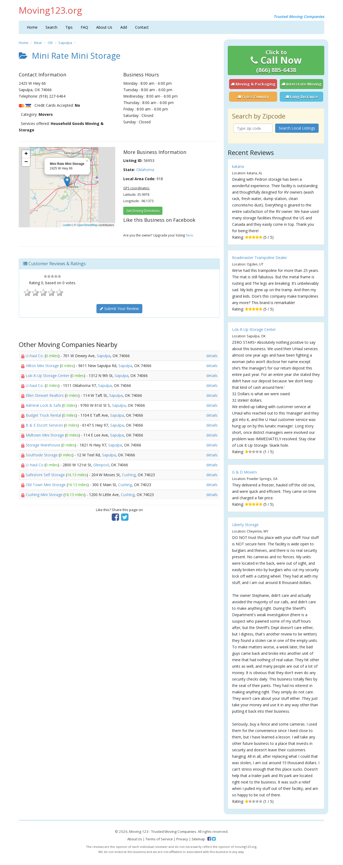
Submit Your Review (119, 308)
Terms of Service (159, 839)
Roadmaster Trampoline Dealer (259, 257)
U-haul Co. (35, 355)
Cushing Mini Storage (45, 494)
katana (238, 166)
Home (32, 27)
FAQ (84, 27)
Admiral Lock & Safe (44, 405)
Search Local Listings (297, 128)
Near (38, 42)
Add (123, 27)
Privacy (182, 839)
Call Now (276, 61)
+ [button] (26, 154)
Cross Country (253, 96)
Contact (142, 27)
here (189, 235)
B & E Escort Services (45, 425)
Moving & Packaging (253, 84)
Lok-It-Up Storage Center (48, 375)
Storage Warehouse (43, 445)
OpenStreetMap (87, 225)
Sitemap (198, 839)
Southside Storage (42, 454)
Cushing (129, 474)
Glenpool (101, 464)
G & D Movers (244, 472)
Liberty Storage (245, 524)
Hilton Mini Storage (43, 365)
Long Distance (301, 96)
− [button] (26, 162)
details (212, 355)
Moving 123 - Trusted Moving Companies (162, 831)
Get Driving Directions (142, 210)
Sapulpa (65, 42)
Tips (69, 27)
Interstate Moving (301, 84)
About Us (104, 27)
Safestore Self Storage (46, 474)
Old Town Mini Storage (46, 484)
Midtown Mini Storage (45, 435)
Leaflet (67, 225)
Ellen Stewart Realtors (45, 395)
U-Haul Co (35, 464)
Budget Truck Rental (44, 415)
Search (51, 27)
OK (50, 42)
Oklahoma (145, 169)
